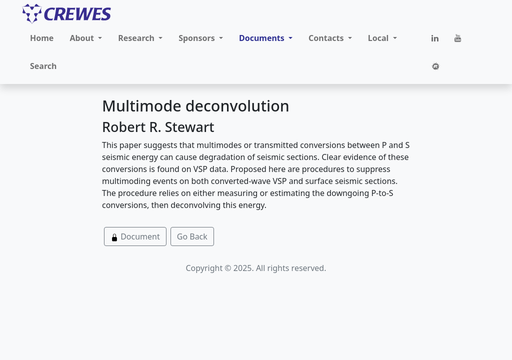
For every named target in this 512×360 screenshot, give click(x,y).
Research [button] (137, 38)
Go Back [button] (192, 236)
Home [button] (42, 38)
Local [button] (379, 38)
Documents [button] (262, 38)
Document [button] (135, 236)
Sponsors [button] (197, 38)
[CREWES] (66, 14)
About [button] (83, 38)
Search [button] (43, 66)
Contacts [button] (327, 38)
